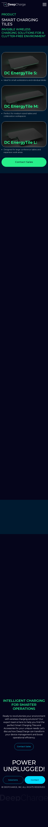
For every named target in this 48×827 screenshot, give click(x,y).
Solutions (13, 780)
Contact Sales (24, 162)
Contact (35, 780)
